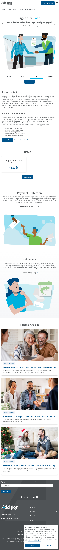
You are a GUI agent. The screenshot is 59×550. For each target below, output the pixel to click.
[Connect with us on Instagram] (27, 497)
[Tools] (36, 76)
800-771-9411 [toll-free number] (12, 514)
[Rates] (22, 76)
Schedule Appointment (21, 140)
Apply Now (29, 82)
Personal (32, 507)
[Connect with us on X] (24, 497)
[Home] (10, 3)
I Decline (49, 545)
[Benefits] (9, 76)
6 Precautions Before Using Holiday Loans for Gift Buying (29, 465)
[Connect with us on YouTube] (37, 497)
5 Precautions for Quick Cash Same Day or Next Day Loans (29, 367)
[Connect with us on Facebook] (21, 497)
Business (32, 511)
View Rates (27, 177)
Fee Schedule (21, 534)
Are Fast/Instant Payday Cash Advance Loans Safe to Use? (29, 416)
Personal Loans (18, 9)
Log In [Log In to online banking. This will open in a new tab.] (47, 3)
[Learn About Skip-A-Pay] (29, 273)
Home (3, 9)
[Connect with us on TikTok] (31, 497)
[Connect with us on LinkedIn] (33, 497)
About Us (32, 516)
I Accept (32, 545)
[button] (42, 507)
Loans (9, 9)
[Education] (50, 76)
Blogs (31, 520)
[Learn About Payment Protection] (29, 206)
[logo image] (10, 508)
